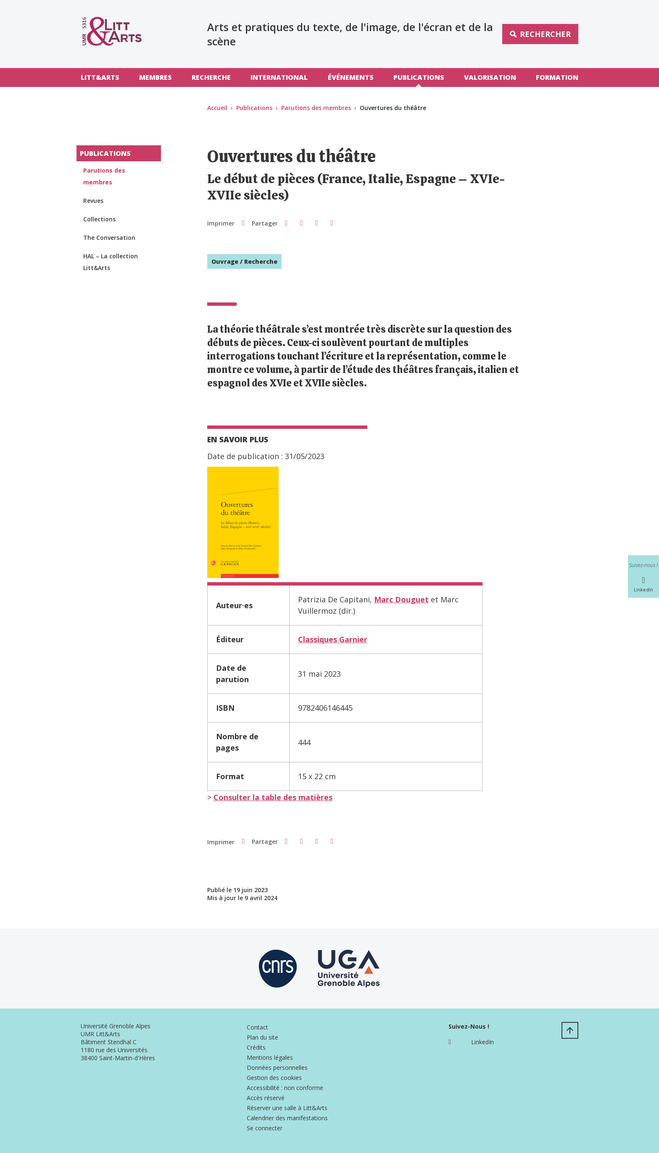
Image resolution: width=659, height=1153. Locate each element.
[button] (286, 223)
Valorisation (490, 77)
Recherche (211, 77)
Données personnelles (277, 1068)
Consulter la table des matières (273, 797)
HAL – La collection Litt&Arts (110, 262)
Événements (351, 77)
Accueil (217, 108)
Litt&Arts (100, 77)
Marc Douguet (401, 599)
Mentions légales (270, 1057)
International (279, 77)
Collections (99, 219)
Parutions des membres (316, 108)
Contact (257, 1027)
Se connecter (264, 1128)
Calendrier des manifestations (287, 1118)
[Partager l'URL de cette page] (332, 222)
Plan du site (262, 1037)
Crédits (256, 1047)
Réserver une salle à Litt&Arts (287, 1108)
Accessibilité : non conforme (285, 1088)
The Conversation (109, 238)
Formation (557, 77)
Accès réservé (266, 1098)
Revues (93, 201)
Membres (155, 77)
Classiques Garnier (332, 639)
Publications (418, 77)
